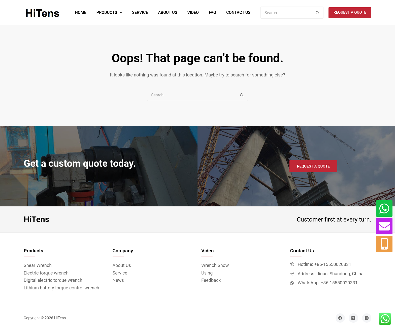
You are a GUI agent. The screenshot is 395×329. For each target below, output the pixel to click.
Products (110, 13)
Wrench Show (215, 265)
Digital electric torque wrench (53, 280)
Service (140, 12)
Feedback (211, 280)
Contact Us (238, 12)
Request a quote (350, 12)
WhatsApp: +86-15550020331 (328, 282)
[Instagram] (367, 318)
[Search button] (317, 13)
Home (80, 12)
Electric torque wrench (46, 273)
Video (193, 12)
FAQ (212, 12)
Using (207, 273)
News (118, 280)
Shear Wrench (38, 265)
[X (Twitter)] (353, 318)
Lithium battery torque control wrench (61, 287)
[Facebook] (340, 318)
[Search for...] (285, 13)
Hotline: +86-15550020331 (324, 264)
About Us (167, 12)
